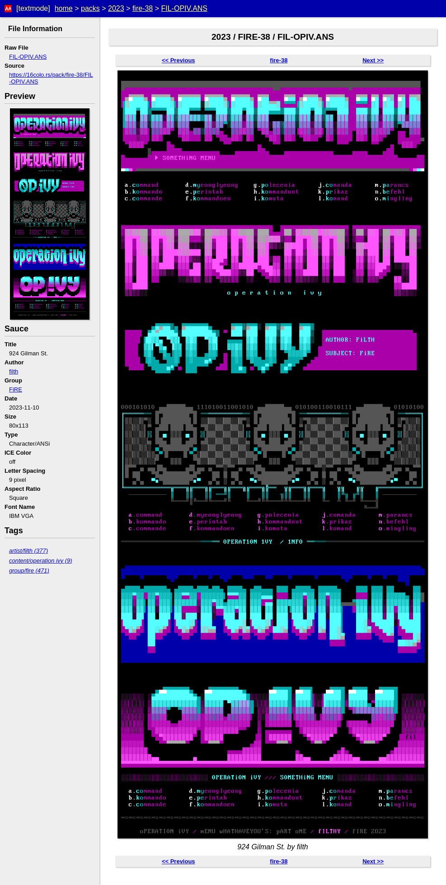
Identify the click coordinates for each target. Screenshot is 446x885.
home (64, 8)
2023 (116, 8)
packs (90, 8)
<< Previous (178, 60)
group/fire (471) (29, 570)
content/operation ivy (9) (40, 560)
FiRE (15, 389)
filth (13, 371)
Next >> (373, 60)
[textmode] (33, 8)
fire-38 (142, 8)
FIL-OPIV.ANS (184, 8)
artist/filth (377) (28, 550)
